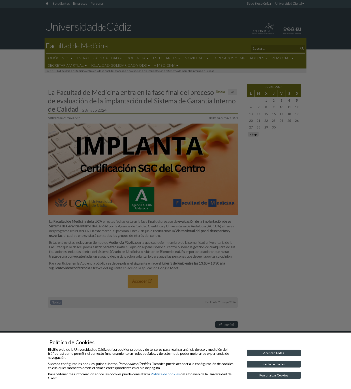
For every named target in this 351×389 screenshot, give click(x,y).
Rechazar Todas (274, 364)
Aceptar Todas (273, 353)
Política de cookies (165, 374)
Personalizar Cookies (273, 375)
